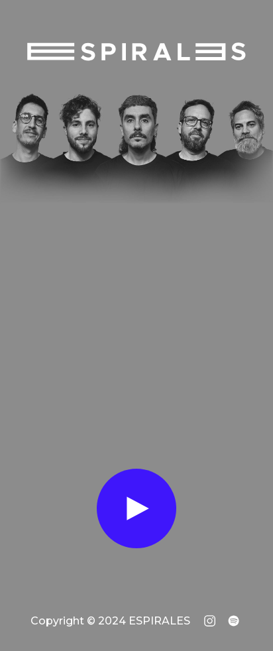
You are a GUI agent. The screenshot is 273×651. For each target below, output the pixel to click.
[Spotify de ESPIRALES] (233, 620)
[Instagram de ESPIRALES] (209, 620)
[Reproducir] (136, 508)
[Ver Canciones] (136, 508)
